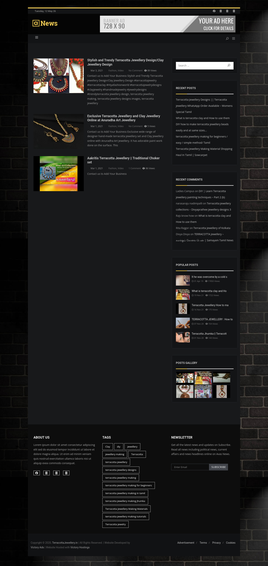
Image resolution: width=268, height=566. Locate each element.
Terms (203, 544)
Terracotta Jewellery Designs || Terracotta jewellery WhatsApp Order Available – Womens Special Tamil (204, 107)
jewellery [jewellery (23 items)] (132, 448)
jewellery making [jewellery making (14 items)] (114, 456)
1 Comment (135, 169)
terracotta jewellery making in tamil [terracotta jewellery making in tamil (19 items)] (125, 495)
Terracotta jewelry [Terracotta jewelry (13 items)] (115, 526)
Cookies (230, 544)
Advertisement (185, 544)
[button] (232, 39)
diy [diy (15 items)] (118, 448)
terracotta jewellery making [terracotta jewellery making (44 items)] (120, 479)
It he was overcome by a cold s (209, 277)
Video (121, 71)
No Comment (136, 71)
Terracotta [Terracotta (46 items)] (137, 456)
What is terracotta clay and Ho (209, 291)
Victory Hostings (80, 549)
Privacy (216, 544)
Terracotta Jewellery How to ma (210, 306)
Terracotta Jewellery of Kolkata (212, 229)
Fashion (113, 71)
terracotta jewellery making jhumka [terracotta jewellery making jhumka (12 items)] (125, 503)
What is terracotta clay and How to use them (203, 119)
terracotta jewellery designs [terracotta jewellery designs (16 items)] (120, 472)
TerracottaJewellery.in (65, 544)
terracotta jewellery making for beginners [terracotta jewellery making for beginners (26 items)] (128, 487)
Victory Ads (37, 549)
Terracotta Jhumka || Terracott (209, 334)
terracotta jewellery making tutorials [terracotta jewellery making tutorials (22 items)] (125, 518)
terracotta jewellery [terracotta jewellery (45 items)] (116, 464)
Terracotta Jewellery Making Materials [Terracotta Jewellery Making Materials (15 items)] (126, 511)
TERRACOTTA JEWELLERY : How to (212, 320)
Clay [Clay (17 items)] (107, 448)
